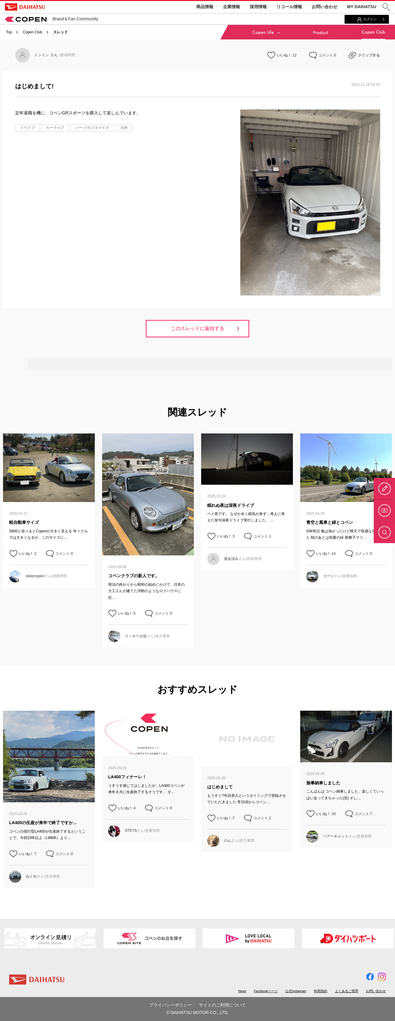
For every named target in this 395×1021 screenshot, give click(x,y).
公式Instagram (295, 991)
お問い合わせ (324, 6)
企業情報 (231, 6)
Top (9, 32)
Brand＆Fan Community (51, 18)
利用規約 (320, 991)
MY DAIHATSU (361, 6)
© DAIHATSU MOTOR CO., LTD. (197, 1012)
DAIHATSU (25, 7)
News (242, 991)
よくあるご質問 (346, 991)
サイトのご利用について (222, 1004)
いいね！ (284, 55)
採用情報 (258, 6)
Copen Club (32, 32)
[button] (386, 7)
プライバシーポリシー (170, 1004)
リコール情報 (289, 6)
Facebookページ (266, 991)
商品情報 (204, 6)
